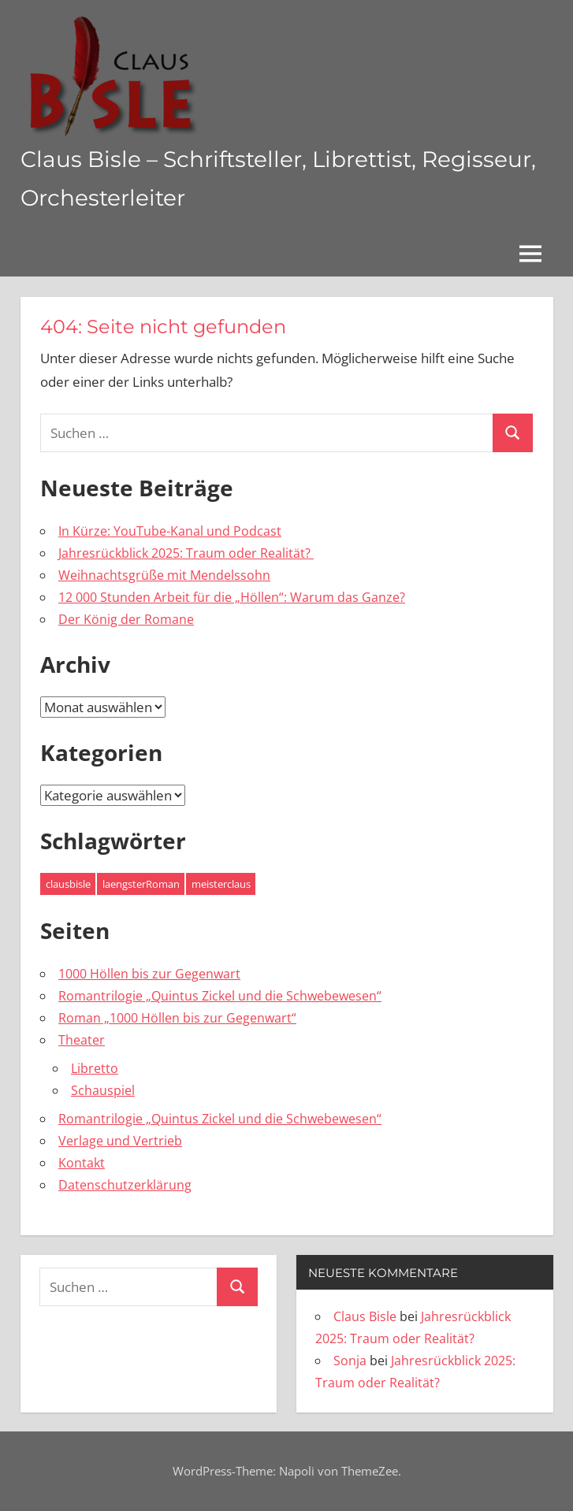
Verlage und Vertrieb (120, 1140)
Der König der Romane (126, 619)
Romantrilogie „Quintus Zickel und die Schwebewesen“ (219, 995)
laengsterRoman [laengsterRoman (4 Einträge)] (141, 884)
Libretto (94, 1068)
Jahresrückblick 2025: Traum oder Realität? (186, 553)
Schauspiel (103, 1090)
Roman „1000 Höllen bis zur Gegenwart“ (177, 1018)
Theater (81, 1040)
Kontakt (81, 1162)
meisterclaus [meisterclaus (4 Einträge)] (221, 884)
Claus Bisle (364, 1316)
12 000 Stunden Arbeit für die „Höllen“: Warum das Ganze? (231, 597)
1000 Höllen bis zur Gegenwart (149, 973)
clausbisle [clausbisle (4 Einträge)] (68, 884)
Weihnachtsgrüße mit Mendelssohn (164, 575)
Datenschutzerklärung (125, 1185)
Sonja (349, 1360)
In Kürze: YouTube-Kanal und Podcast (169, 531)
